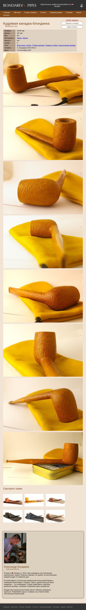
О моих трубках (30, 12)
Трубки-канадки (38, 45)
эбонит (25, 38)
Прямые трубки (51, 45)
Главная (6, 12)
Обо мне (17, 12)
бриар (19, 38)
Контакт (6, 15)
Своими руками (56, 12)
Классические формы (67, 45)
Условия (69, 12)
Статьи (43, 12)
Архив (78, 12)
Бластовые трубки (24, 45)
